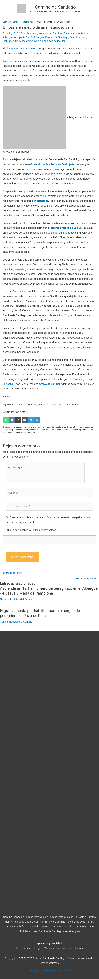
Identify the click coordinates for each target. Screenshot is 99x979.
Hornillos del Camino (27, 40)
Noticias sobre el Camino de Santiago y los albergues (49, 931)
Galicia (4, 621)
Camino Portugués (35, 916)
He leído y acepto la (32, 529)
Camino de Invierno (38, 926)
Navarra (4, 599)
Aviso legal (33, 970)
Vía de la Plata (83, 921)
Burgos (40, 37)
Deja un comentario (75, 33)
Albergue (8, 37)
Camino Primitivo (44, 921)
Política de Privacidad (43, 529)
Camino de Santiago (55, 7)
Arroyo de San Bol (24, 37)
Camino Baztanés (85, 926)
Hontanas (8, 40)
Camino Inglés (64, 921)
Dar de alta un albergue (28, 948)
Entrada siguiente (87, 578)
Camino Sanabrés (14, 926)
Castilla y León (28, 33)
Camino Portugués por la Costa (66, 916)
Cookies (67, 970)
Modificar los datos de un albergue (64, 948)
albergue (21, 48)
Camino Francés (12, 916)
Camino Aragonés (62, 926)
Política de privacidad (51, 970)
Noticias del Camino (50, 33)
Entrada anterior (11, 572)
